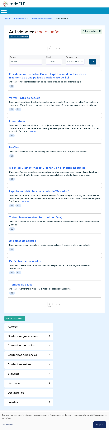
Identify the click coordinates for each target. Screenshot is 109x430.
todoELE (17, 4)
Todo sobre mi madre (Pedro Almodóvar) (35, 222)
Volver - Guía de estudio (24, 103)
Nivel (48, 62)
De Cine (14, 152)
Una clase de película (22, 246)
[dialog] (54, 421)
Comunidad (93, 13)
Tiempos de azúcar (21, 289)
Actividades (20, 23)
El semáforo (17, 126)
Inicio (2, 13)
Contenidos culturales (41, 23)
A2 (12, 184)
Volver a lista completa (19, 42)
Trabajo (48, 13)
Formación (31, 13)
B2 (18, 114)
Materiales (13, 13)
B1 (12, 91)
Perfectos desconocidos (25, 266)
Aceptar (99, 424)
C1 (18, 278)
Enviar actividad (14, 323)
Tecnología (75, 13)
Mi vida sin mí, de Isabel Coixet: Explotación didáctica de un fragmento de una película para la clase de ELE (47, 81)
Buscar (106, 10)
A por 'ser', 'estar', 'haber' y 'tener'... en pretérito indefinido (47, 173)
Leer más (33, 136)
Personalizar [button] (7, 424)
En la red (60, 13)
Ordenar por (71, 62)
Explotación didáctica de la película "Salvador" (39, 196)
